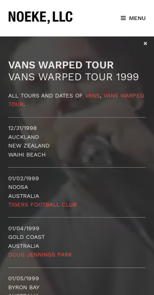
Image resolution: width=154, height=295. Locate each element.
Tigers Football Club (42, 204)
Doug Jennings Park (40, 254)
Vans (92, 95)
